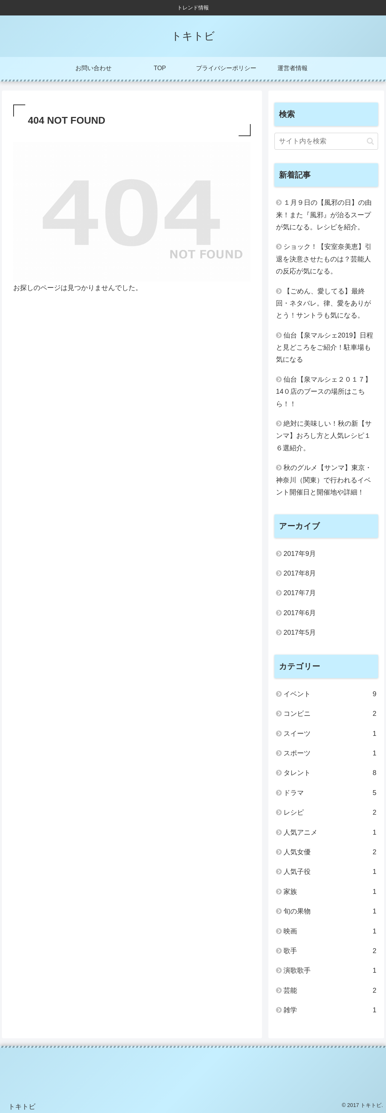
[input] (326, 141)
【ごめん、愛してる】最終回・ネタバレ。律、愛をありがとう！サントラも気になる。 (323, 303)
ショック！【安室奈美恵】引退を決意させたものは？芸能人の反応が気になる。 (324, 259)
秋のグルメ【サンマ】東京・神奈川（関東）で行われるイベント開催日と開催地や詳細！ (324, 480)
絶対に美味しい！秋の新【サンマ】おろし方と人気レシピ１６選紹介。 (324, 436)
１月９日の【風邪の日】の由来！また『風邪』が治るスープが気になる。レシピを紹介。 (324, 215)
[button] (370, 141)
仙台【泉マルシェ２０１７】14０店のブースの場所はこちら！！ (324, 392)
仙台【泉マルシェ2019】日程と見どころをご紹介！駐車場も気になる (324, 348)
